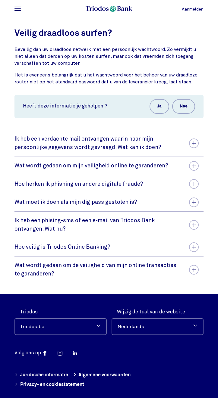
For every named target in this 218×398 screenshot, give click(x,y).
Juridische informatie (41, 374)
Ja (159, 106)
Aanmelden (193, 9)
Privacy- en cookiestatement (49, 384)
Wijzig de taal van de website (151, 311)
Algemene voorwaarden (102, 374)
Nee (184, 106)
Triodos (29, 311)
